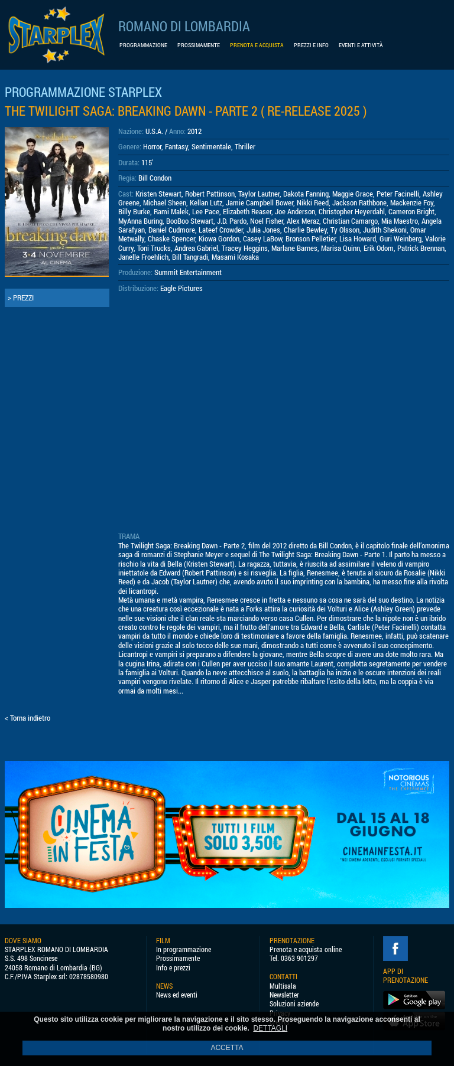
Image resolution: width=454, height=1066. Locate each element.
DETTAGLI (270, 1028)
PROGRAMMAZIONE (143, 45)
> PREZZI (21, 297)
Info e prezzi (173, 967)
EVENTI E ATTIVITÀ (361, 45)
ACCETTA (226, 1048)
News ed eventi (176, 994)
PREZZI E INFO (311, 45)
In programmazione (183, 949)
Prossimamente (178, 958)
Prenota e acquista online (306, 949)
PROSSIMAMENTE (198, 45)
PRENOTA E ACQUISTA (257, 45)
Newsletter (284, 994)
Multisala (283, 986)
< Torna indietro (27, 717)
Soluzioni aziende (294, 1003)
